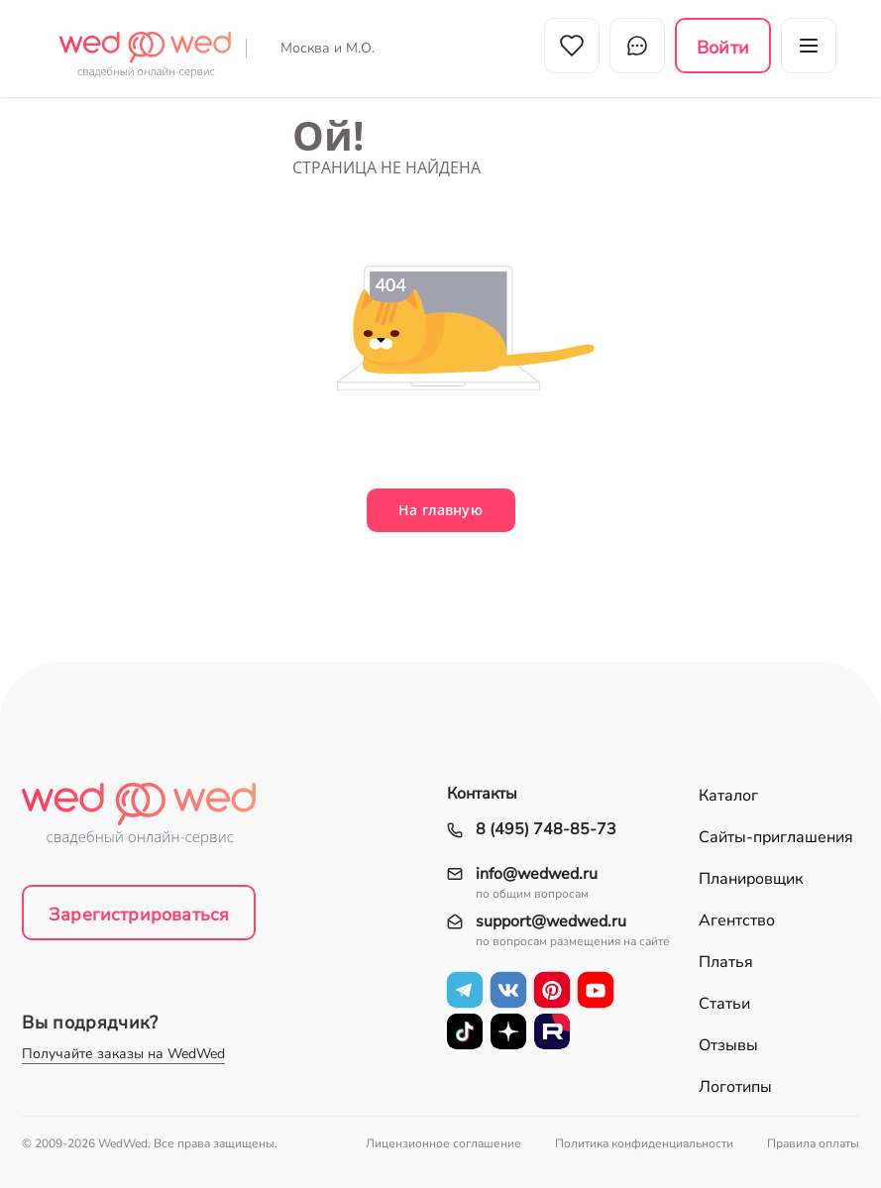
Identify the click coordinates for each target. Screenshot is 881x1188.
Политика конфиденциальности (644, 1143)
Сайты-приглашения (776, 837)
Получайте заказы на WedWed (123, 1053)
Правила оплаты (813, 1143)
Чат (637, 45)
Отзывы (728, 1045)
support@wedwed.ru (551, 922)
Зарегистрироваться (139, 914)
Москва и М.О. (327, 48)
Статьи (724, 1004)
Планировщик (751, 879)
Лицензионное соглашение (443, 1143)
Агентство (737, 920)
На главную (440, 509)
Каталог (728, 796)
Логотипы (735, 1087)
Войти (723, 47)
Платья (726, 962)
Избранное (572, 45)
